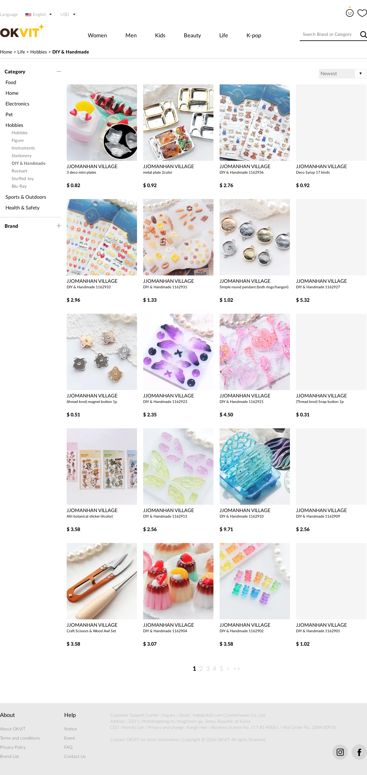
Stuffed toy (23, 179)
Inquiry (168, 715)
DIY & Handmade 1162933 (89, 287)
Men (131, 36)
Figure (18, 140)
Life (223, 36)
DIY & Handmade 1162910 (242, 516)
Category (15, 71)
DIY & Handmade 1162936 (242, 172)
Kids (160, 36)
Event (69, 738)
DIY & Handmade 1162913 (165, 516)
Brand (11, 226)
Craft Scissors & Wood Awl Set (91, 631)
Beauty (192, 36)
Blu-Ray (19, 186)
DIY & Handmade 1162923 (165, 402)
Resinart (20, 171)
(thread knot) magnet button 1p (92, 402)
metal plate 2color (157, 172)
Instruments (23, 148)
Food (11, 82)
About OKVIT (12, 729)
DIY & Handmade (70, 52)
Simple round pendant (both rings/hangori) (254, 287)
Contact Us (75, 757)
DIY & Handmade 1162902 (242, 631)
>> (236, 669)
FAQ (68, 747)
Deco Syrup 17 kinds (313, 172)
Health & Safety (22, 207)
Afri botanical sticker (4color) (90, 516)
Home (6, 52)
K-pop (254, 36)
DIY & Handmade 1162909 (318, 516)
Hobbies (38, 52)
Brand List (9, 757)
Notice (70, 729)
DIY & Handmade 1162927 (318, 287)
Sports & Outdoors (26, 197)
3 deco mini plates (81, 172)
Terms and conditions (20, 738)
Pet (9, 114)
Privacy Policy (13, 747)
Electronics (17, 103)
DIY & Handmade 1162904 (165, 631)
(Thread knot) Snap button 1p (320, 402)
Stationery (22, 156)
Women (97, 36)
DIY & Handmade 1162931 (165, 287)
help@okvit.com (207, 715)
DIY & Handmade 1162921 (242, 402)
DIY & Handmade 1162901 (318, 631)
